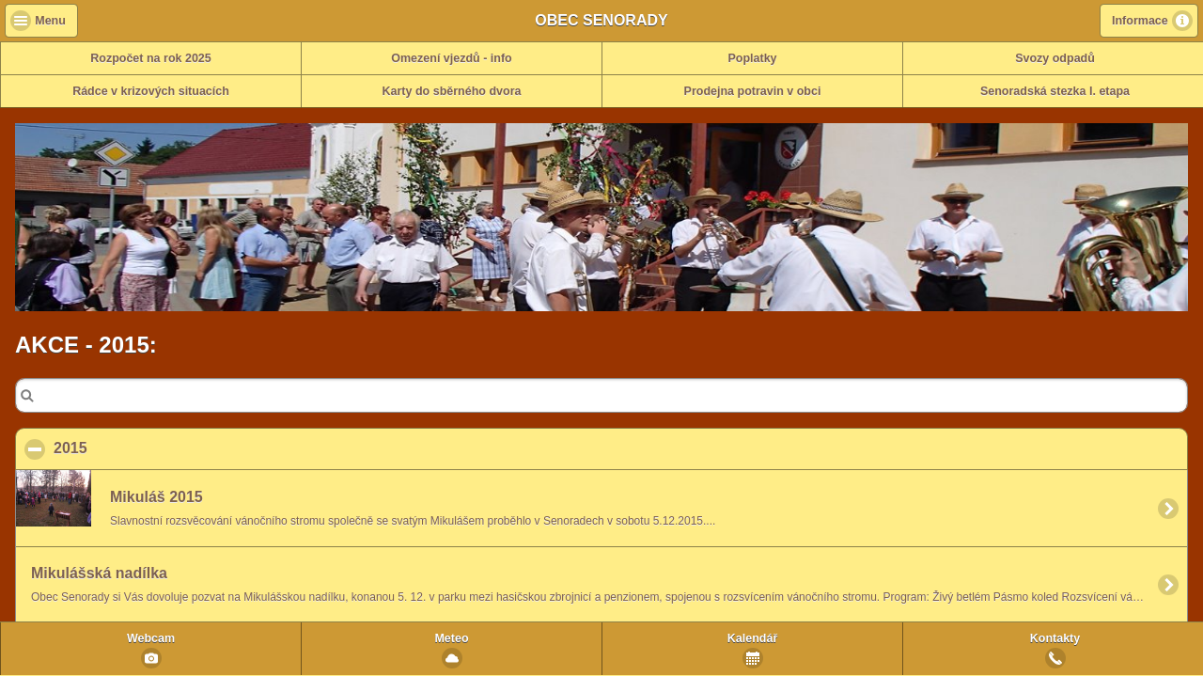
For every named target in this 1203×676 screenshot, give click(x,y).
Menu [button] (50, 20)
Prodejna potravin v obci (752, 91)
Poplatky (751, 58)
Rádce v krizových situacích (150, 91)
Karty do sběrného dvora (452, 91)
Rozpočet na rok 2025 (150, 58)
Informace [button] (1140, 20)
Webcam (151, 638)
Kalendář (752, 638)
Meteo (451, 638)
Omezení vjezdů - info (451, 58)
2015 (162, 447)
